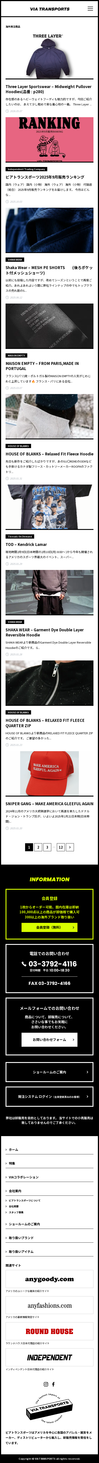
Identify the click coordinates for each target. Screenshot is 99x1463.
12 (61, 847)
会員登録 (49, 927)
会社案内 (15, 1191)
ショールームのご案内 (49, 1072)
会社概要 (14, 1206)
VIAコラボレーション (24, 1177)
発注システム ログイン (49, 1096)
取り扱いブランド (21, 1238)
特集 (12, 1163)
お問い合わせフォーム (49, 1039)
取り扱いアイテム (21, 1251)
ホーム (13, 1149)
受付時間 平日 (49, 966)
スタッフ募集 (16, 1212)
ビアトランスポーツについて (25, 1200)
